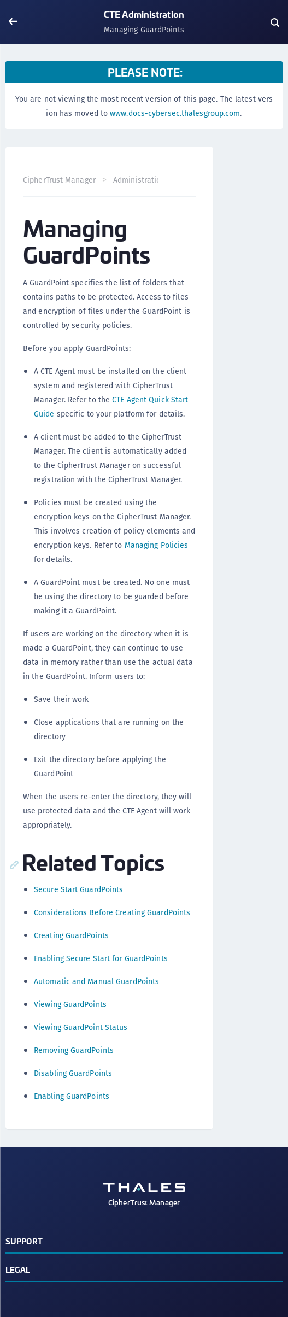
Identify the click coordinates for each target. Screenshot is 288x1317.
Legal (18, 1269)
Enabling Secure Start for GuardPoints (101, 958)
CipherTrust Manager (59, 179)
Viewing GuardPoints (70, 1004)
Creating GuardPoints (71, 935)
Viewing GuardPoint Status (81, 1027)
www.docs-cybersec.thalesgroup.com (175, 113)
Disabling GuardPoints (73, 1073)
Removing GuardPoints (74, 1050)
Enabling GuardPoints (71, 1096)
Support (24, 1240)
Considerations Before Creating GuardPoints (112, 912)
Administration (139, 179)
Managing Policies (157, 545)
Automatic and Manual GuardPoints (96, 981)
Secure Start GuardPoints (78, 889)
